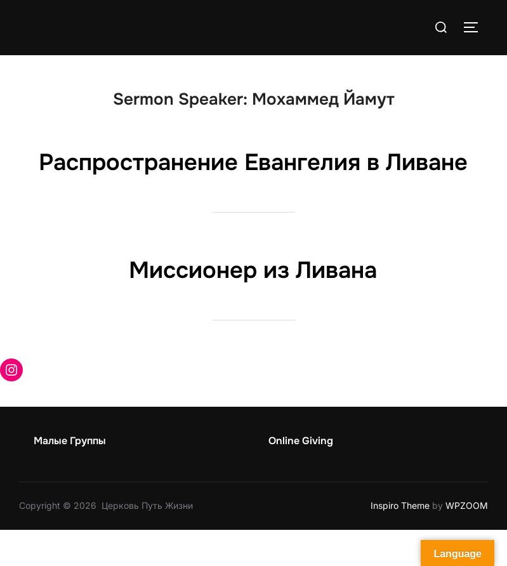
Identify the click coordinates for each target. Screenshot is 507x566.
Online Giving (300, 477)
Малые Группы (70, 477)
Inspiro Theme (400, 542)
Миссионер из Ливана (253, 306)
